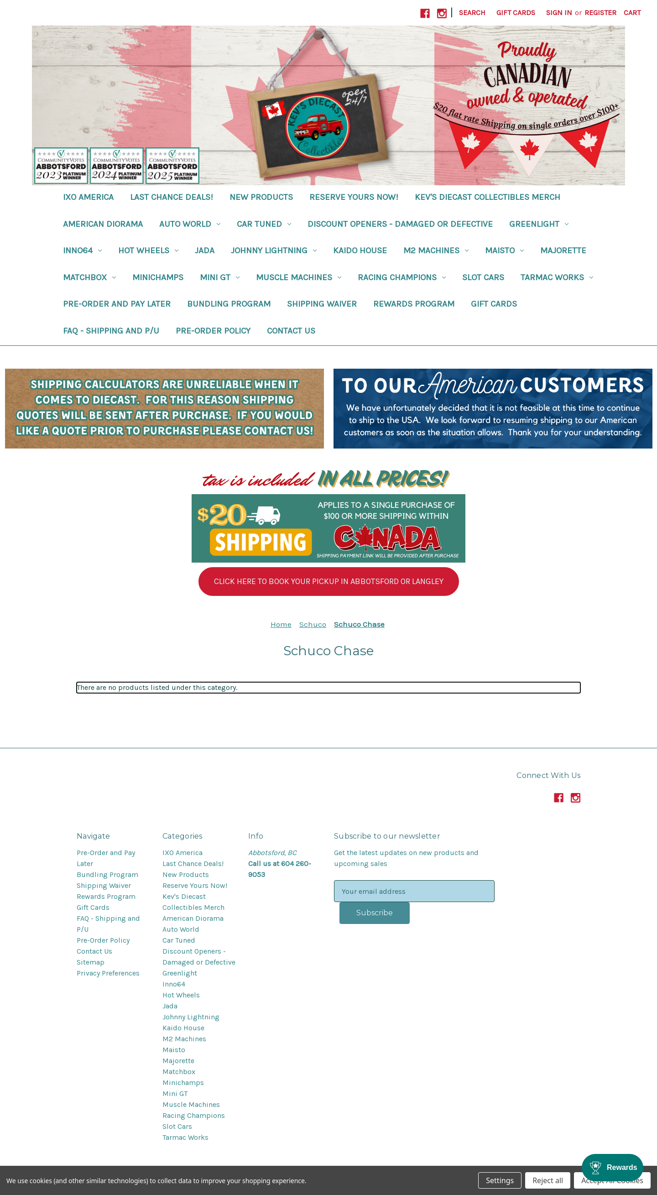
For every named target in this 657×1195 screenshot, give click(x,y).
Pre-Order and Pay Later (117, 304)
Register (600, 12)
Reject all (547, 1180)
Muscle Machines (298, 277)
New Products (261, 197)
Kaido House (360, 250)
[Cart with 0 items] (632, 13)
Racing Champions (402, 277)
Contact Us (291, 331)
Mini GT (220, 277)
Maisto (504, 250)
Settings (500, 1180)
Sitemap (90, 962)
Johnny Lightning (274, 250)
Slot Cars (483, 277)
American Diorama (103, 224)
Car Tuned (264, 224)
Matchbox (89, 277)
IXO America (88, 197)
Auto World (189, 224)
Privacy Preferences (108, 973)
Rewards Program (413, 304)
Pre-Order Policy (213, 331)
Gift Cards (515, 12)
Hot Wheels (148, 250)
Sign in (559, 12)
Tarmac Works (557, 277)
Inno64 (82, 250)
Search (472, 12)
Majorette (563, 250)
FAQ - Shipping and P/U (111, 331)
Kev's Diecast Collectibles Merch (487, 197)
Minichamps (157, 277)
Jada (204, 250)
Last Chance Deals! (171, 197)
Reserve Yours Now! (353, 197)
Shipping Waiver (322, 304)
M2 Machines (436, 250)
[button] (328, 581)
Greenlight (538, 224)
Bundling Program (229, 304)
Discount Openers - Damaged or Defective (400, 224)
